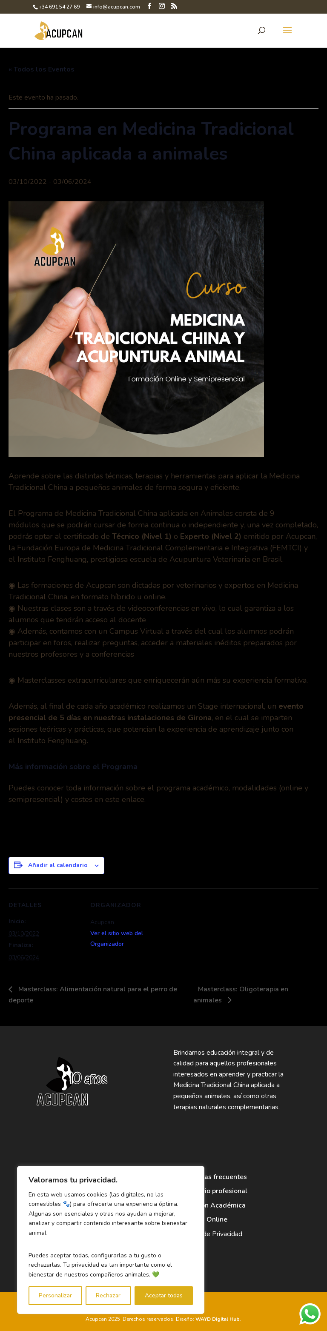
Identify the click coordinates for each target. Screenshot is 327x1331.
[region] (110, 1240)
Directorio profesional (213, 1191)
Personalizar (55, 1295)
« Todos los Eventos (42, 69)
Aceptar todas (164, 1295)
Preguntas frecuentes (213, 1177)
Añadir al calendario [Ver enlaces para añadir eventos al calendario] (58, 865)
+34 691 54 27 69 (59, 6)
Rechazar (108, 1295)
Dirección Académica (212, 1205)
